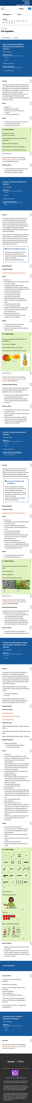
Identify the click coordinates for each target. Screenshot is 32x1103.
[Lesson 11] (26, 21)
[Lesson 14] (9, 23)
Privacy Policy (9, 1077)
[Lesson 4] (10, 21)
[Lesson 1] (3, 21)
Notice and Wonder (9, 70)
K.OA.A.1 (6, 57)
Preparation (6, 38)
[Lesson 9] (21, 21)
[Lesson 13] (6, 23)
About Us (27, 2)
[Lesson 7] (16, 21)
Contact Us (27, 3)
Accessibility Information (20, 1077)
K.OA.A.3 (6, 658)
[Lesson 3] (7, 21)
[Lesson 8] (19, 21)
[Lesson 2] (5, 21)
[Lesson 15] (12, 23)
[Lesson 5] (12, 21)
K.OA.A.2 (6, 60)
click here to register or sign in (13, 159)
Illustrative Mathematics (13, 1081)
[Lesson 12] (3, 23)
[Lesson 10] (23, 21)
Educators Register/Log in (23, 5)
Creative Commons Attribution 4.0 (14, 1082)
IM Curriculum (26, 1)
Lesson (16, 38)
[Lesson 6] (14, 21)
